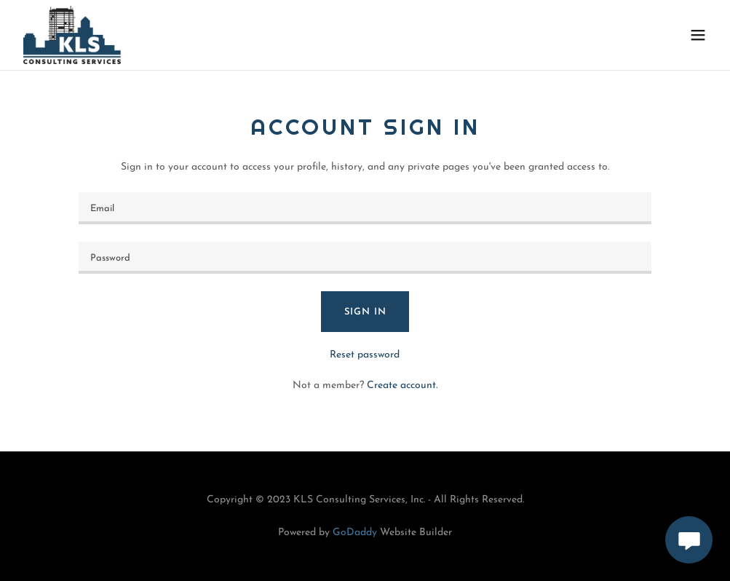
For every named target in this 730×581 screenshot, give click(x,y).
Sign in (365, 312)
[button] (698, 35)
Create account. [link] (402, 385)
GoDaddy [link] (355, 532)
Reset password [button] (365, 354)
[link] (72, 35)
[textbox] (365, 208)
